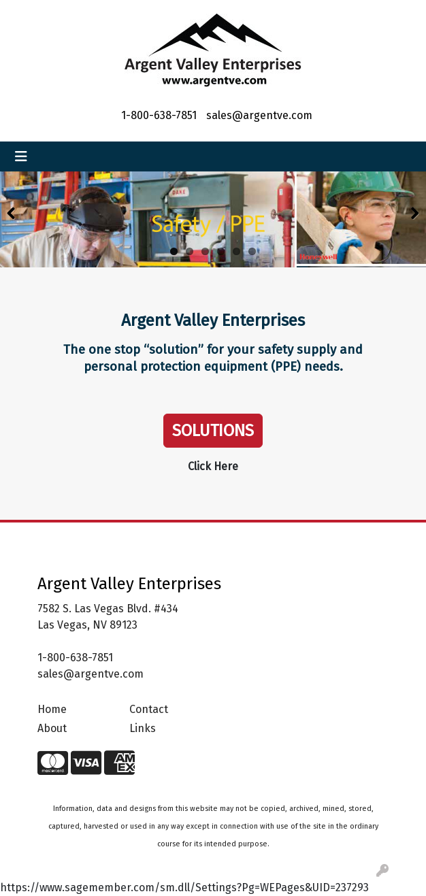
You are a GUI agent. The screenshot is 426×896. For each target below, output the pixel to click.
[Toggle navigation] (21, 156)
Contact (148, 709)
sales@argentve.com (259, 115)
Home (52, 709)
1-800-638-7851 (159, 115)
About (52, 728)
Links (142, 728)
